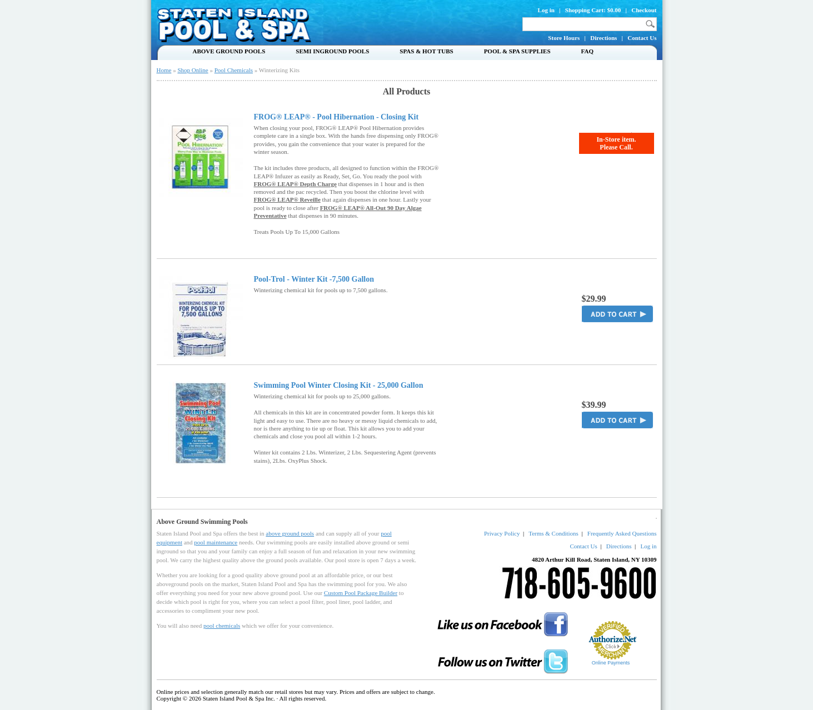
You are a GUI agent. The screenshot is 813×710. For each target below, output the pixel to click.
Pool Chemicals (234, 70)
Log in (546, 10)
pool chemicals (221, 625)
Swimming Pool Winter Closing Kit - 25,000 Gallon (338, 385)
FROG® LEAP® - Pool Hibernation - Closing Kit (336, 117)
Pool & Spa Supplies (517, 51)
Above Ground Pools (229, 51)
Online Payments (611, 663)
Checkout (643, 10)
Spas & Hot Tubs (426, 51)
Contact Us (641, 37)
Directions (603, 37)
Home (164, 70)
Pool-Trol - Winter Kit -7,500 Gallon (314, 279)
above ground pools (290, 533)
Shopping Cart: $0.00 (593, 10)
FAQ (587, 51)
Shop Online (192, 70)
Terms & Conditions (553, 533)
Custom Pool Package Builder (360, 592)
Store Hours (564, 37)
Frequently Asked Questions (622, 533)
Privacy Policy (502, 533)
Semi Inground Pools (332, 51)
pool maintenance (215, 542)
